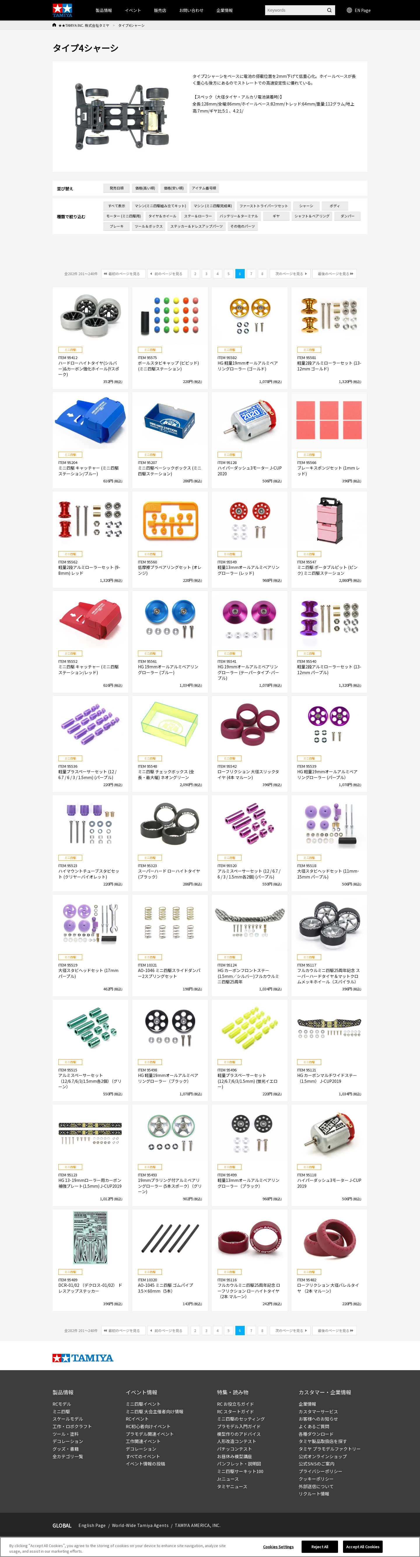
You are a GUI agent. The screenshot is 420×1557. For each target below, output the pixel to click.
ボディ (335, 205)
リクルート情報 (314, 1494)
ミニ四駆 (61, 1411)
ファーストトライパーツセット (263, 205)
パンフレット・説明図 (239, 1464)
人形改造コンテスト (236, 1441)
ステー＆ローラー (198, 215)
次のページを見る (289, 273)
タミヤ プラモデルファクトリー (330, 1449)
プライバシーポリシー (320, 1471)
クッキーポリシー (316, 1479)
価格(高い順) (145, 187)
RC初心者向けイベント (148, 1426)
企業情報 (307, 1404)
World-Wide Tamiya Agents (140, 1525)
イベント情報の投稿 (145, 1464)
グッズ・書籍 (65, 1449)
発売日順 (117, 187)
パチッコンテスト (234, 1449)
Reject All (320, 1546)
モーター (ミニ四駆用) (123, 215)
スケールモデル (67, 1419)
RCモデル (61, 1404)
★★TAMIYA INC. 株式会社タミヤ (83, 25)
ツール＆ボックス (149, 226)
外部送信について (316, 1486)
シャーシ (306, 205)
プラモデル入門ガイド (239, 1426)
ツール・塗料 (65, 1434)
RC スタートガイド (235, 1411)
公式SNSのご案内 (316, 1464)
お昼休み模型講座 (234, 1456)
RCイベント (137, 1419)
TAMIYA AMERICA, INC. (197, 1525)
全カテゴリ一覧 (67, 1456)
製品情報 (104, 10)
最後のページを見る (333, 273)
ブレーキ (117, 226)
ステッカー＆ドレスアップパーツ (196, 226)
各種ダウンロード (316, 1434)
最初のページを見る (124, 273)
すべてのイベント (143, 1456)
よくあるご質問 (314, 1426)
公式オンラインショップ (323, 1456)
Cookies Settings (278, 1546)
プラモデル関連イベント (150, 1434)
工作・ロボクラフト (72, 1426)
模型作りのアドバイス (239, 1434)
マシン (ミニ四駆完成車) (213, 205)
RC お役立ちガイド (235, 1404)
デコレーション (67, 1441)
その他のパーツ (242, 226)
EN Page (359, 10)
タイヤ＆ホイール (162, 215)
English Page (92, 1525)
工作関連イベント (143, 1441)
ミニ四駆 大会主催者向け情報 (154, 1411)
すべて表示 (116, 205)
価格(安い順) (174, 187)
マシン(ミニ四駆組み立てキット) (160, 205)
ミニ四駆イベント (143, 1404)
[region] (210, 1547)
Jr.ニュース (228, 1479)
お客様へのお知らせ (318, 1419)
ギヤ (276, 215)
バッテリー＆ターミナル (239, 215)
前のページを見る (169, 273)
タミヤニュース (232, 1486)
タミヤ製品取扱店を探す (323, 1441)
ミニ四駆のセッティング (241, 1419)
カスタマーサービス (318, 1411)
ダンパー (348, 215)
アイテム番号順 (204, 187)
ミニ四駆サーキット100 (240, 1471)
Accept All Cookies (362, 1546)
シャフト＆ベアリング (312, 215)
